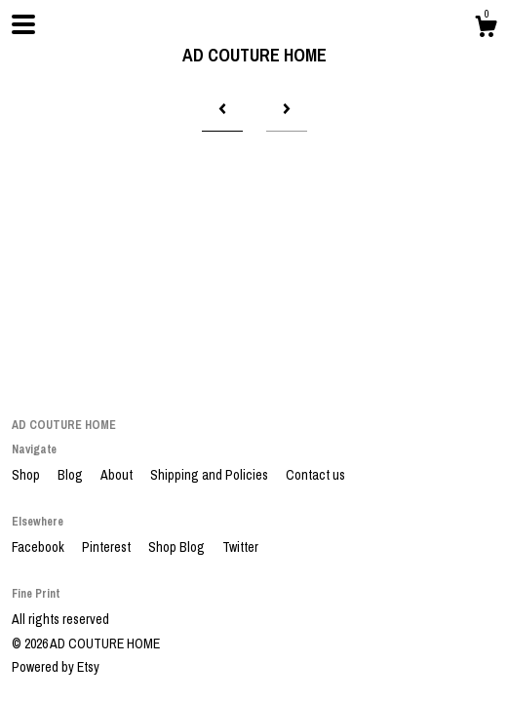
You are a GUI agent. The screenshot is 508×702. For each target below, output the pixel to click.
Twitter (240, 547)
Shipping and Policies (210, 475)
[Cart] (485, 29)
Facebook (39, 547)
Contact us (315, 475)
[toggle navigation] (23, 24)
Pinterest (108, 547)
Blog (72, 475)
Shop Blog (178, 547)
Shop (27, 475)
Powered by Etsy (55, 667)
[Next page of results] (286, 109)
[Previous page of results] (222, 109)
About (118, 475)
